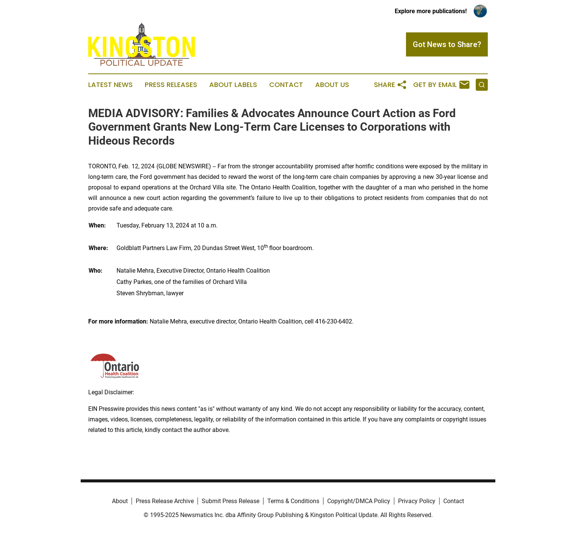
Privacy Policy (416, 501)
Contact (286, 85)
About (120, 501)
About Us (332, 85)
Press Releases (171, 85)
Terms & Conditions (293, 501)
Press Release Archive (165, 501)
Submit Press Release (230, 501)
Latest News (110, 85)
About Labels (233, 85)
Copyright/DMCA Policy (358, 501)
